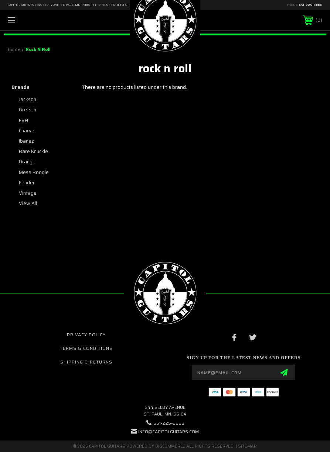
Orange (27, 162)
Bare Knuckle (33, 151)
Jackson (27, 99)
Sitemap (247, 446)
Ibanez (26, 141)
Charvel (27, 131)
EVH (23, 120)
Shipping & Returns (86, 361)
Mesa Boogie (34, 172)
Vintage (28, 193)
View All (28, 203)
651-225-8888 (310, 5)
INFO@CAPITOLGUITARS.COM (168, 431)
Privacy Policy (86, 334)
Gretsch (27, 110)
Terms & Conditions (86, 348)
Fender (27, 183)
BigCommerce (170, 446)
